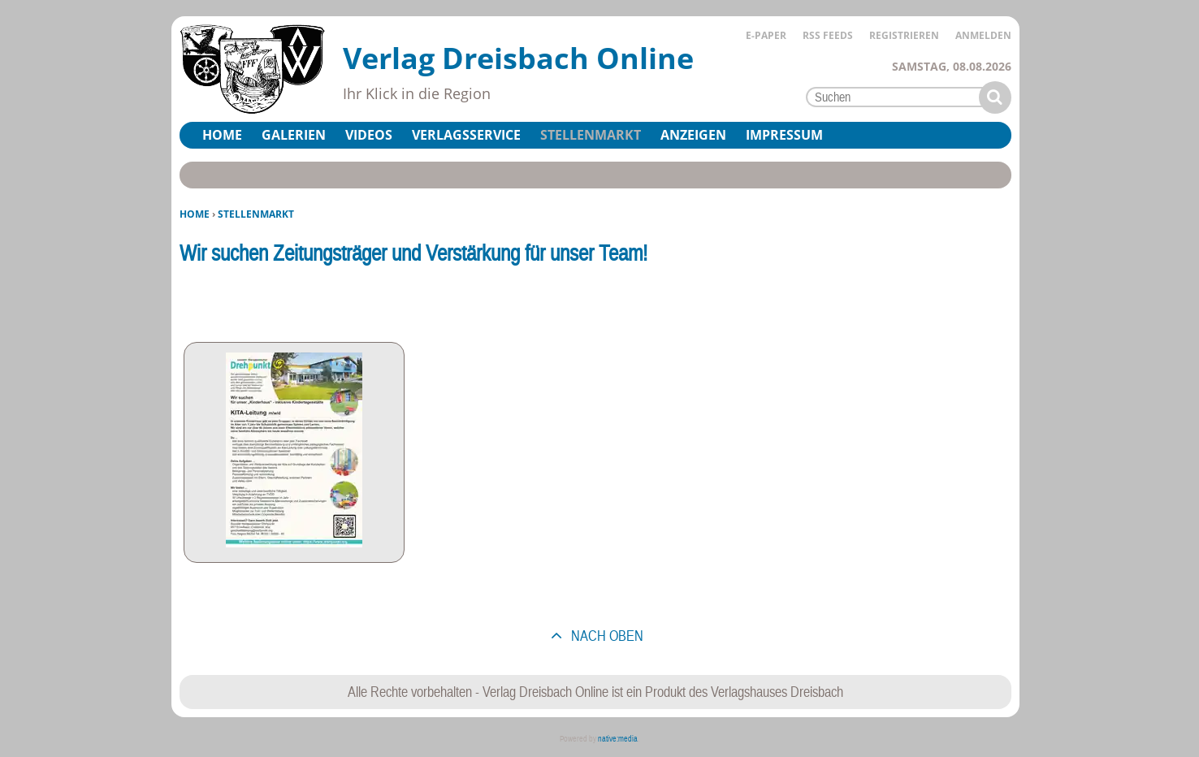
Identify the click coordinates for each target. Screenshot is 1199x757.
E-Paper (766, 35)
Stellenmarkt (590, 135)
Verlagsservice (466, 135)
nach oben (605, 635)
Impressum (784, 135)
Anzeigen (693, 135)
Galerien (294, 135)
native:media (618, 738)
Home (195, 214)
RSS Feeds (828, 35)
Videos (368, 135)
